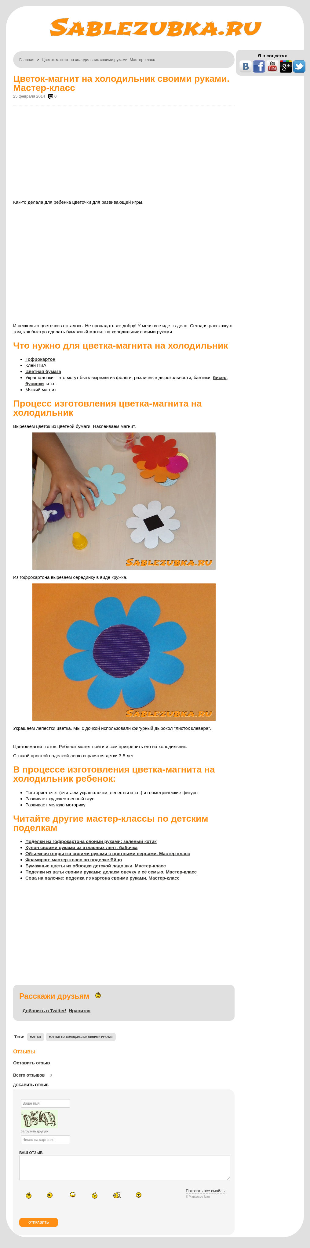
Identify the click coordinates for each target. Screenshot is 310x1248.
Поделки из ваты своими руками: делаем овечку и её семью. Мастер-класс (111, 871)
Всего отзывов (29, 1075)
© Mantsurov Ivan (198, 1201)
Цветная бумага (43, 371)
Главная (26, 59)
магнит (36, 1036)
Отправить (38, 1227)
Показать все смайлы (205, 1195)
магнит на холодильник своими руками (80, 1036)
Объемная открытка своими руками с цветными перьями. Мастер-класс (107, 853)
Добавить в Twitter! (44, 1010)
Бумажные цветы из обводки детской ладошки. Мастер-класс (95, 865)
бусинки (34, 383)
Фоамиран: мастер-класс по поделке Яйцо (73, 859)
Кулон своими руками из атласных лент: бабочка (81, 847)
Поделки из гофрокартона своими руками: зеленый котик (91, 841)
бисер (219, 377)
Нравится (79, 1010)
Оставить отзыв (31, 1062)
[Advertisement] (124, 152)
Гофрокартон (40, 359)
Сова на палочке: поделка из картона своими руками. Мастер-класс (102, 877)
